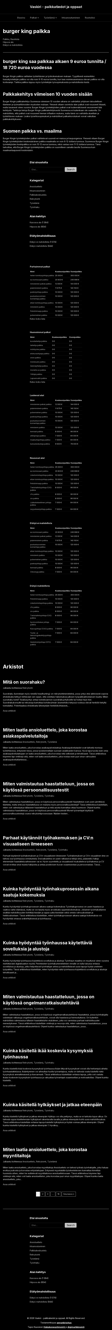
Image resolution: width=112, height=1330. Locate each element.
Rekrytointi (35, 199)
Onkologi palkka (37, 572)
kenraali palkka (36, 431)
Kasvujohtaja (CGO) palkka (41, 629)
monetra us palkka (38, 370)
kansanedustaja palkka (40, 444)
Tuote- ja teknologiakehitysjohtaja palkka (40, 635)
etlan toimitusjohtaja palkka (42, 303)
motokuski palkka (37, 362)
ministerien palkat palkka (40, 284)
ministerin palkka (37, 307)
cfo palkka (34, 494)
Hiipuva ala (8, 42)
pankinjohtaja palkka (39, 292)
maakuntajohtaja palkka (40, 440)
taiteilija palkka (36, 345)
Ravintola (14, 39)
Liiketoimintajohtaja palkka (41, 475)
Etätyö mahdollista (38, 246)
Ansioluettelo (36, 186)
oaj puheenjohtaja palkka (41, 509)
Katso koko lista (37, 319)
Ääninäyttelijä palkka (39, 366)
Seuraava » (68, 1194)
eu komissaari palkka (39, 280)
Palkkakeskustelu (38, 195)
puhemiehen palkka (38, 315)
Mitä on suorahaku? (24, 682)
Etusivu (21, 17)
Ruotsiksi (90, 17)
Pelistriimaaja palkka (39, 311)
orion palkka (35, 358)
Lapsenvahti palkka (38, 378)
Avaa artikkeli (9, 710)
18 (58, 1194)
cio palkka (34, 498)
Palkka (6, 39)
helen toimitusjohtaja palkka (42, 275)
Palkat (33, 17)
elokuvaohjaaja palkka (39, 353)
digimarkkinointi (76, 1327)
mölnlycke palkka (37, 349)
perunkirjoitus (64, 1322)
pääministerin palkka (39, 288)
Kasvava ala (35, 222)
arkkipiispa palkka (38, 436)
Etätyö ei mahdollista (12, 45)
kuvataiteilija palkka (38, 341)
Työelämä (49, 17)
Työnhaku (34, 207)
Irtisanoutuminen (71, 17)
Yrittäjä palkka (36, 374)
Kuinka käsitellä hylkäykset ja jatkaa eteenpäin (52, 1104)
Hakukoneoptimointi (54, 1327)
